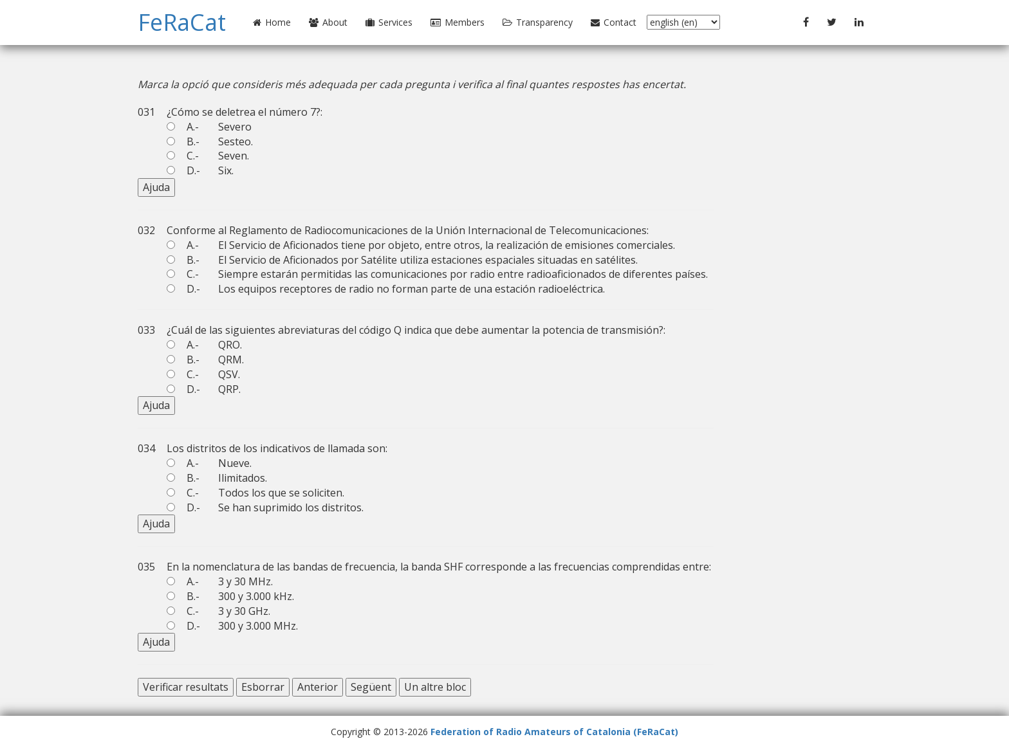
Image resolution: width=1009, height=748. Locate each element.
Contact (613, 22)
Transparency (538, 22)
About (328, 22)
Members (457, 22)
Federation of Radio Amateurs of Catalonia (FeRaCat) (554, 731)
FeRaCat (182, 22)
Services (389, 22)
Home (272, 22)
